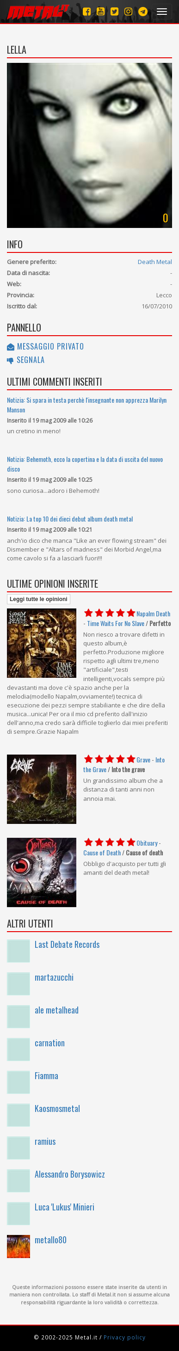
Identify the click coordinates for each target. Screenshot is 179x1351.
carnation (50, 1043)
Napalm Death (153, 613)
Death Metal (155, 262)
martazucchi (54, 977)
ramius (45, 1141)
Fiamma (46, 1075)
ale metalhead (57, 1010)
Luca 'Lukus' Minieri (64, 1207)
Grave (143, 759)
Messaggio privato (45, 346)
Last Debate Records (67, 944)
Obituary (146, 842)
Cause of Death (102, 852)
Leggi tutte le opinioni (39, 599)
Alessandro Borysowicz (70, 1174)
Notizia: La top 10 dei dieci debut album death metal (70, 518)
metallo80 (51, 1240)
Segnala (26, 359)
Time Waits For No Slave (115, 623)
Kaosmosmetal (57, 1108)
